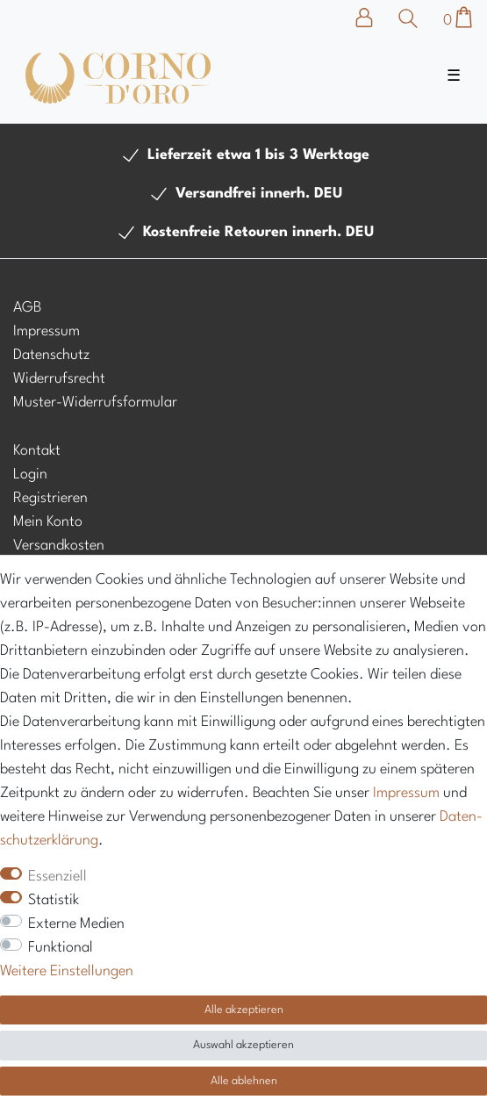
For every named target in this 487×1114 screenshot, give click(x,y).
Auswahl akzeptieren (243, 1045)
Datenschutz (51, 355)
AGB (27, 307)
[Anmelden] (373, 17)
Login (30, 474)
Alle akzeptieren (243, 1010)
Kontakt (37, 450)
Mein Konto (47, 521)
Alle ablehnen (244, 1081)
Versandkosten (58, 545)
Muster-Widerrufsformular (95, 402)
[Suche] (408, 18)
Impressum (46, 331)
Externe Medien (76, 923)
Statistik (53, 900)
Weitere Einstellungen (66, 971)
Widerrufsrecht (59, 378)
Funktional (60, 947)
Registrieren (50, 498)
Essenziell (57, 876)
